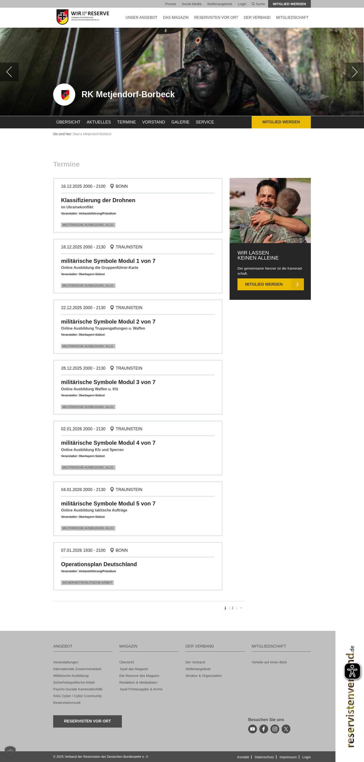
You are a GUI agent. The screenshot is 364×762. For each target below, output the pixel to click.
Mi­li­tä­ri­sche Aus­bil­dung (71, 676)
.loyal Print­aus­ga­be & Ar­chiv (141, 689)
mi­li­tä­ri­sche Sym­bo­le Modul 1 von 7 (108, 261)
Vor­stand (153, 122)
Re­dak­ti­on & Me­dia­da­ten (138, 682)
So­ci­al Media (192, 4)
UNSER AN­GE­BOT (142, 18)
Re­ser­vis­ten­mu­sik (67, 703)
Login (242, 4)
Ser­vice (205, 122)
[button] (10, 752)
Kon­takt (243, 757)
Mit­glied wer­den (289, 4)
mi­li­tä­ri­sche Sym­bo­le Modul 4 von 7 (108, 443)
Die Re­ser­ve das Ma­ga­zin (139, 676)
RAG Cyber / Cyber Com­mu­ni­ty (77, 696)
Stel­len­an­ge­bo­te (219, 4)
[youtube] (252, 729)
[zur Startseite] (82, 17)
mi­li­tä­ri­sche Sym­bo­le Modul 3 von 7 (108, 382)
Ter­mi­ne (126, 122)
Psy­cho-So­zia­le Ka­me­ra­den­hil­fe (78, 689)
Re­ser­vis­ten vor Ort (216, 18)
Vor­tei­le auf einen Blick (269, 662)
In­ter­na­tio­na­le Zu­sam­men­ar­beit (77, 669)
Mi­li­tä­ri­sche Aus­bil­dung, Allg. (88, 225)
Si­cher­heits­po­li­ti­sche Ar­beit (87, 582)
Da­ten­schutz (264, 757)
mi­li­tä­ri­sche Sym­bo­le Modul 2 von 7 (108, 321)
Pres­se (170, 4)
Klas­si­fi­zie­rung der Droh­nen (98, 200)
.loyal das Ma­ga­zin (133, 669)
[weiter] (354, 72)
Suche (258, 4)
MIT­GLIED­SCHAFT (292, 18)
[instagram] (274, 729)
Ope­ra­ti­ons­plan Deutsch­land (99, 564)
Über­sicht (68, 122)
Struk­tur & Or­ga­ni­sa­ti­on (203, 676)
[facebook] (263, 729)
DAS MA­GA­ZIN (175, 18)
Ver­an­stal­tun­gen (65, 662)
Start (76, 134)
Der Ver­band (195, 662)
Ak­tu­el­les (99, 122)
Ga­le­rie (180, 122)
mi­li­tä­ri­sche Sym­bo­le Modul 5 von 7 (108, 503)
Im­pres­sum (288, 757)
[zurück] (9, 72)
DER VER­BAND (257, 18)
